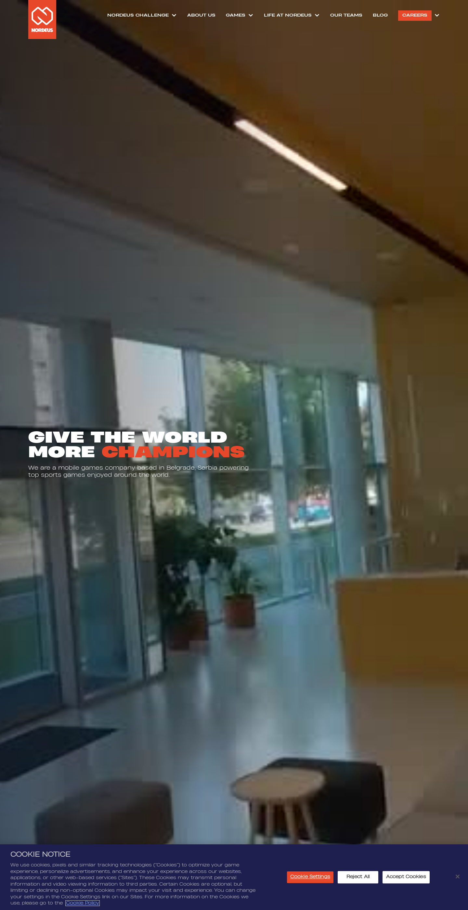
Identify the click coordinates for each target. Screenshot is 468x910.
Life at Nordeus (288, 15)
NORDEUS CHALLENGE (138, 15)
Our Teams (346, 15)
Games (235, 15)
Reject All (358, 879)
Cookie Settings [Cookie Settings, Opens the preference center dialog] (310, 879)
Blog (380, 15)
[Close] (457, 878)
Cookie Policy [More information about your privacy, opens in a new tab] (82, 905)
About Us (201, 15)
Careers (414, 15)
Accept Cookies (406, 879)
